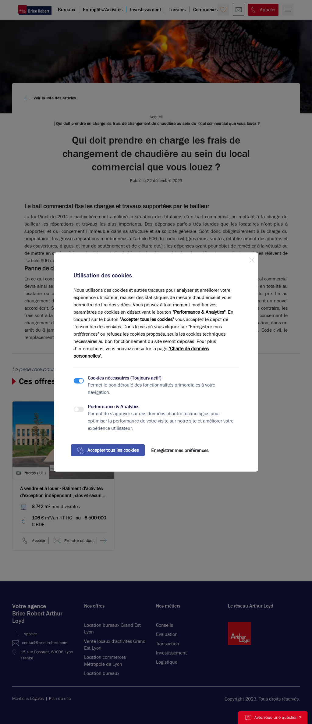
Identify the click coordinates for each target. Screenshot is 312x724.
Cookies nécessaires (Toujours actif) (124, 378)
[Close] (251, 258)
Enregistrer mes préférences (179, 450)
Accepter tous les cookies (108, 450)
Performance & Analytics (113, 406)
